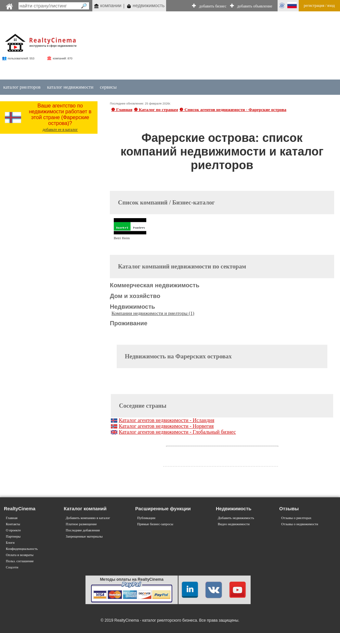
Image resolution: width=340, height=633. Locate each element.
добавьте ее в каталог (60, 129)
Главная (12, 518)
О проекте (13, 530)
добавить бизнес (213, 6)
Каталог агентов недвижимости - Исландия (166, 420)
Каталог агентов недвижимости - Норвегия (166, 426)
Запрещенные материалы (84, 536)
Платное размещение (81, 524)
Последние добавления (82, 530)
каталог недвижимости (70, 87)
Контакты (13, 524)
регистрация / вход (319, 5)
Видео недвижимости (234, 524)
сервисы (108, 87)
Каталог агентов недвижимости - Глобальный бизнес (177, 432)
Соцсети (12, 567)
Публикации (146, 518)
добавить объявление (254, 6)
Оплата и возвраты (19, 555)
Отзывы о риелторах (296, 518)
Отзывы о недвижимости (299, 524)
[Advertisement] (203, 46)
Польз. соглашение (20, 561)
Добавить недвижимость (236, 518)
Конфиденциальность (22, 549)
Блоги (10, 542)
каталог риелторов (22, 87)
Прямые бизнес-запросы (155, 524)
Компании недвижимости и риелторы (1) (152, 313)
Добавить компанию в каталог (88, 518)
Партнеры (13, 536)
